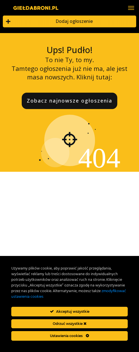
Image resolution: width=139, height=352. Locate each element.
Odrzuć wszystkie (70, 323)
